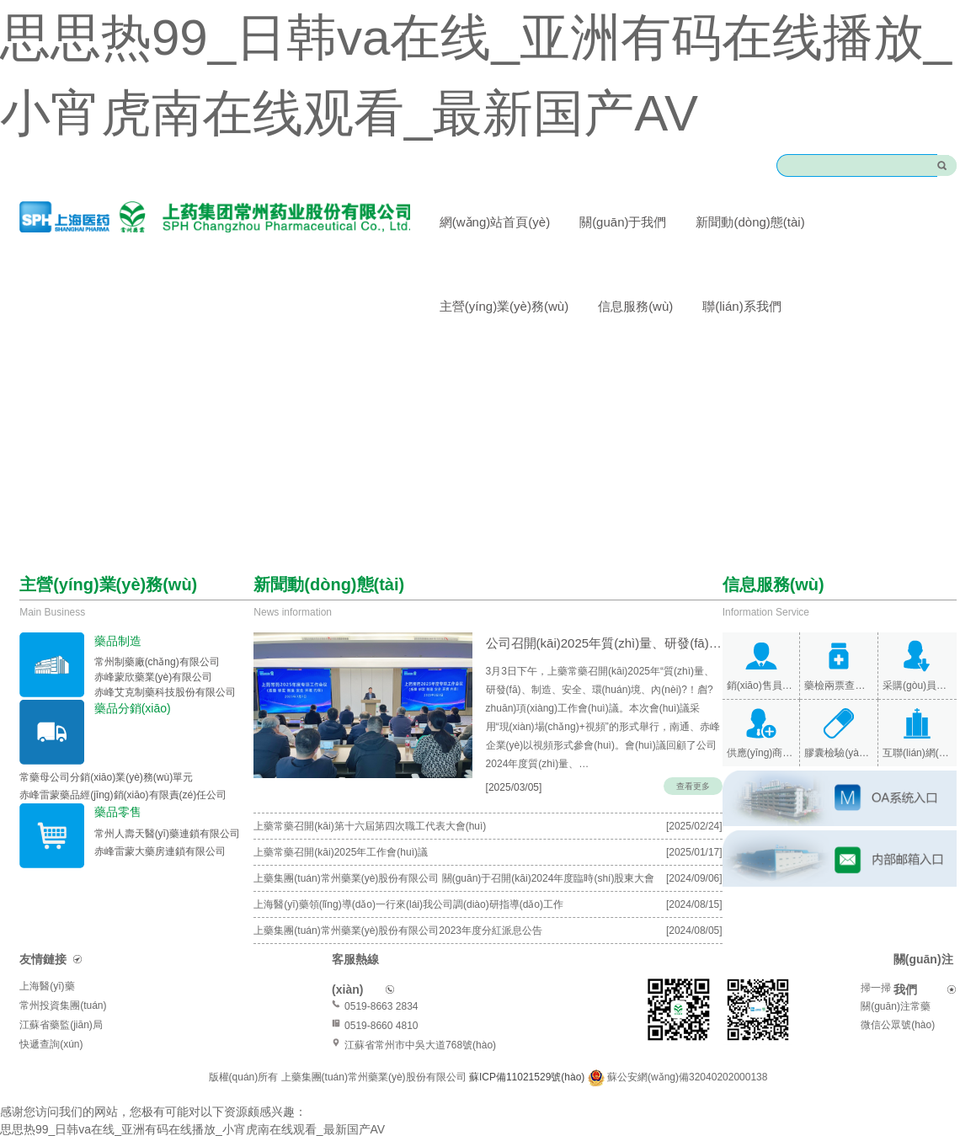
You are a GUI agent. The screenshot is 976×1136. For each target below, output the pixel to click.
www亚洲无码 (36, 1126)
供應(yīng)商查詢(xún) (761, 753)
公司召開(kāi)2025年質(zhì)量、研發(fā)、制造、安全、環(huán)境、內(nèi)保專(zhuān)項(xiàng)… (571, 641)
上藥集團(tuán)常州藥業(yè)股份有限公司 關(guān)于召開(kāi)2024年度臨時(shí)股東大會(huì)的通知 (453, 861)
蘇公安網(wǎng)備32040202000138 (687, 1057)
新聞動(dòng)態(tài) (750, 222)
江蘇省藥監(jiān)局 (61, 1005)
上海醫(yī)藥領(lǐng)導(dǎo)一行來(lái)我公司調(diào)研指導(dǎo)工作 (408, 884)
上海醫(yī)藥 (46, 966)
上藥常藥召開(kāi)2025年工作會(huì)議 (340, 832)
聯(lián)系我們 (741, 306)
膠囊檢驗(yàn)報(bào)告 (838, 753)
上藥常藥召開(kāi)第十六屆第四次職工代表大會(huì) (369, 806)
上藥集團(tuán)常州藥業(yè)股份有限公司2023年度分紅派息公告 (397, 910)
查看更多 (693, 766)
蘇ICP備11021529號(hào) (528, 1057)
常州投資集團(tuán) (62, 985)
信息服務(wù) (635, 306)
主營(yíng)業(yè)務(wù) (504, 306)
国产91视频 (106, 1126)
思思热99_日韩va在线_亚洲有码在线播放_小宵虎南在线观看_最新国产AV (192, 1109)
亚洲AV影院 (249, 1126)
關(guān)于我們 (622, 222)
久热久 (197, 1126)
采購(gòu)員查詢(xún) (917, 685)
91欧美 (158, 1126)
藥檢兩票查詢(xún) (838, 685)
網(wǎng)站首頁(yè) (495, 222)
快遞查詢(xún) (51, 1024)
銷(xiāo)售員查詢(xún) (761, 685)
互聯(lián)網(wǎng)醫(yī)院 (917, 753)
